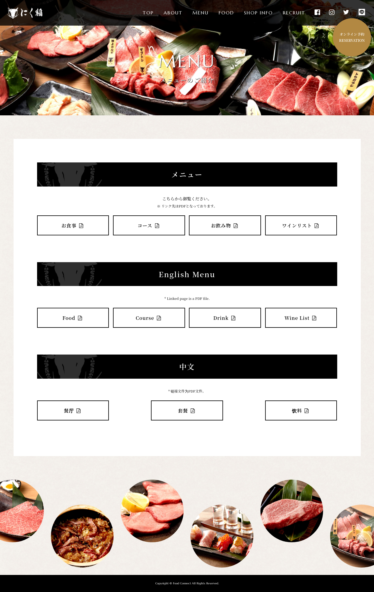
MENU (200, 13)
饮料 (301, 410)
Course (149, 317)
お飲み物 (225, 225)
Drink (225, 317)
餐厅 (73, 410)
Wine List (301, 317)
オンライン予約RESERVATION (352, 37)
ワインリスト (301, 225)
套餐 (187, 410)
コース (148, 225)
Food (72, 317)
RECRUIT (294, 13)
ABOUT (173, 13)
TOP (148, 13)
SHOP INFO (258, 13)
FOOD (226, 13)
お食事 (72, 225)
